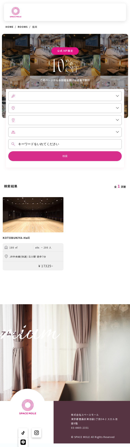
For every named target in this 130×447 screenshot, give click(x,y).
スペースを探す (49, 12)
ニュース (75, 12)
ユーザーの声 (30, 437)
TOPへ (26, 12)
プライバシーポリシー (35, 441)
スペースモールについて (105, 12)
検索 (65, 156)
